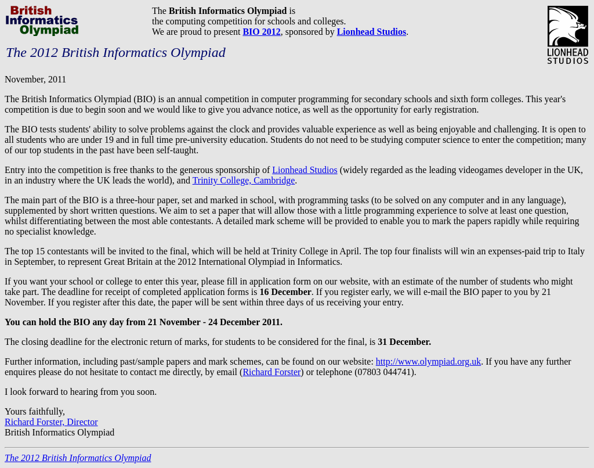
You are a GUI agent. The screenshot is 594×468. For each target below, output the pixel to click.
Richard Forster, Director (51, 422)
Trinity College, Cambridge (244, 180)
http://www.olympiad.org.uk (428, 361)
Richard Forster (271, 372)
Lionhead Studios (304, 170)
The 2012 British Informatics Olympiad (78, 458)
